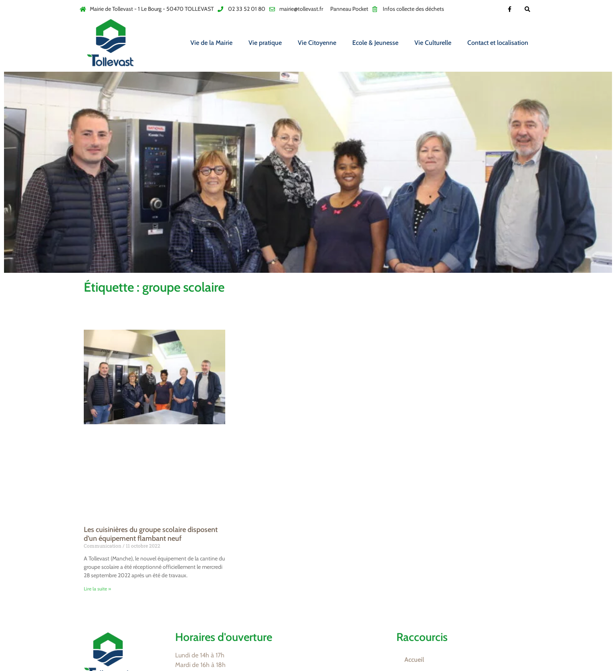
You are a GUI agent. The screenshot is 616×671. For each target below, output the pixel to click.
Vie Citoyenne (317, 42)
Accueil (414, 659)
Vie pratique (265, 42)
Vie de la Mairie (211, 42)
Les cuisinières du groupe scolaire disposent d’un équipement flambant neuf (151, 534)
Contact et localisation (497, 42)
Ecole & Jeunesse (375, 42)
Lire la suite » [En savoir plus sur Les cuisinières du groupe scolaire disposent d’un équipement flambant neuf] (97, 589)
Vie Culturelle (432, 42)
